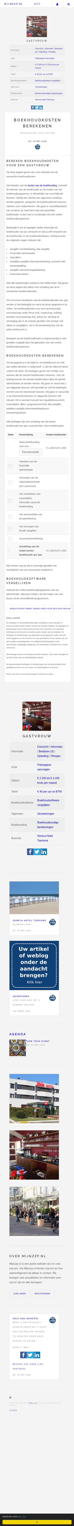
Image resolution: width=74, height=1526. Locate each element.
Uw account (57, 3)
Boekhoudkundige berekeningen (48, 93)
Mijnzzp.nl (13, 4)
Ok (37, 1522)
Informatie (49, 48)
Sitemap (13, 1410)
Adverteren (21, 996)
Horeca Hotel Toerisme (44, 100)
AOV (37, 3)
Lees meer (19, 1294)
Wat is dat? (22, 1516)
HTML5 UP (32, 1403)
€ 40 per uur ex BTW (44, 74)
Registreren (42, 1294)
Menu (68, 3)
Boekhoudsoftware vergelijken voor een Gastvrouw (40, 609)
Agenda (17, 1034)
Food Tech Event (38, 1041)
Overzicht (39, 48)
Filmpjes (52, 52)
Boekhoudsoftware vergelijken (48, 81)
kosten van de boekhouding (42, 185)
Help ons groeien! (26, 1318)
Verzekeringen (41, 87)
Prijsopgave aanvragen (45, 58)
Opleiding (43, 52)
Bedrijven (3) (46, 751)
